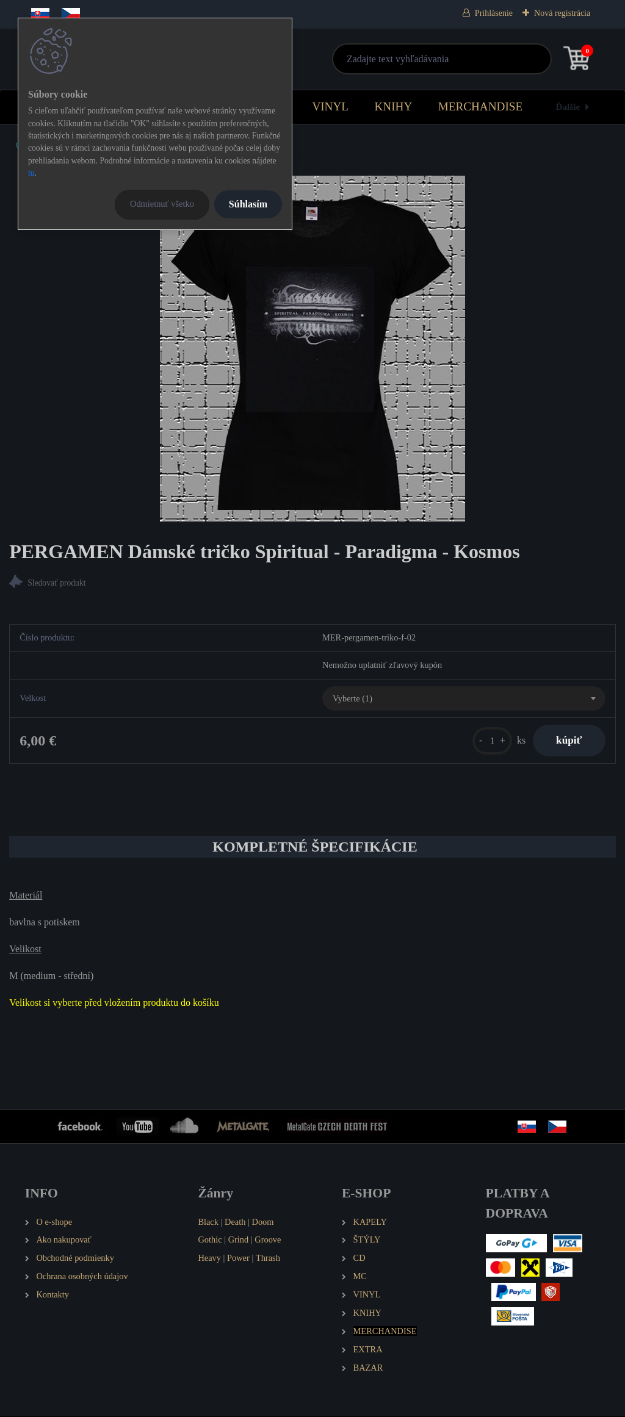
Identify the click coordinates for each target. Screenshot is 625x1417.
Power (238, 1258)
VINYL (330, 106)
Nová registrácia (562, 13)
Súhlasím (248, 204)
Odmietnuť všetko (162, 204)
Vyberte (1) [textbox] (352, 698)
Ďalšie (568, 106)
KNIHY (393, 106)
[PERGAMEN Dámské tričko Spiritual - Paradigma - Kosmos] (312, 349)
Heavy (209, 1258)
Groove (268, 1240)
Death (235, 1222)
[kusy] (490, 741)
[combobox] (463, 699)
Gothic (210, 1240)
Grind (238, 1240)
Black (208, 1222)
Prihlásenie (494, 13)
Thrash (268, 1258)
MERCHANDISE (480, 106)
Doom (262, 1222)
